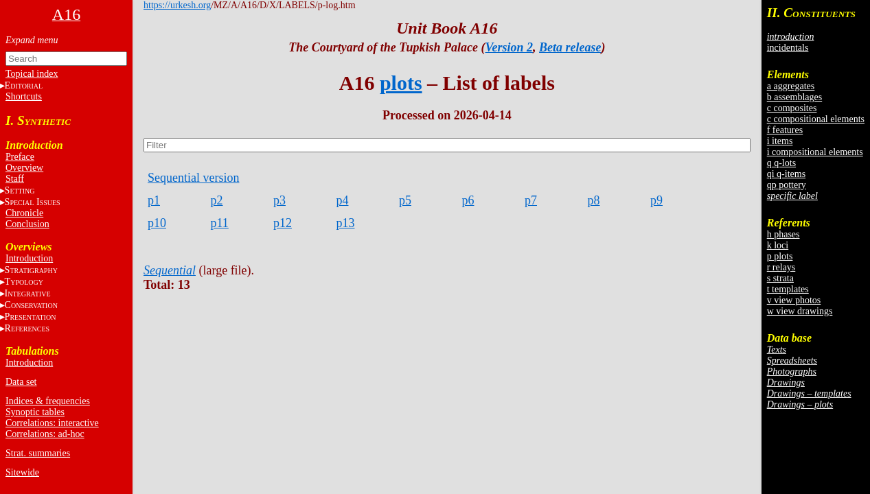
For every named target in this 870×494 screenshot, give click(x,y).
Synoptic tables (35, 412)
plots (401, 82)
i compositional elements (815, 152)
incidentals (788, 48)
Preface (19, 157)
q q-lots (781, 163)
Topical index (31, 74)
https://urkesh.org (177, 5)
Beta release (570, 47)
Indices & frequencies (47, 401)
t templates (788, 289)
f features (785, 130)
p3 (279, 200)
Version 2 (509, 47)
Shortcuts (23, 96)
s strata (780, 278)
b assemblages (794, 97)
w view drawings (800, 311)
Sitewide (22, 472)
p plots (780, 256)
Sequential (170, 270)
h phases (783, 234)
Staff (14, 179)
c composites (792, 108)
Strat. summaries (37, 453)
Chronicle (24, 213)
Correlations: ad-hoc (44, 434)
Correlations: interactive (52, 423)
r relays (781, 267)
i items (780, 141)
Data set (20, 382)
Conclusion (27, 224)
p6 (468, 200)
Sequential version (193, 178)
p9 (656, 200)
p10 (157, 223)
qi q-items (786, 174)
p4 (342, 200)
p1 (154, 200)
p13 (345, 223)
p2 (217, 200)
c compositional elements (816, 119)
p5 (405, 200)
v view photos (794, 300)
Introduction (29, 258)
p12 (282, 223)
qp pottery (786, 185)
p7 (531, 200)
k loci (778, 245)
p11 (220, 223)
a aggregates (791, 86)
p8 (594, 200)
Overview (24, 168)
